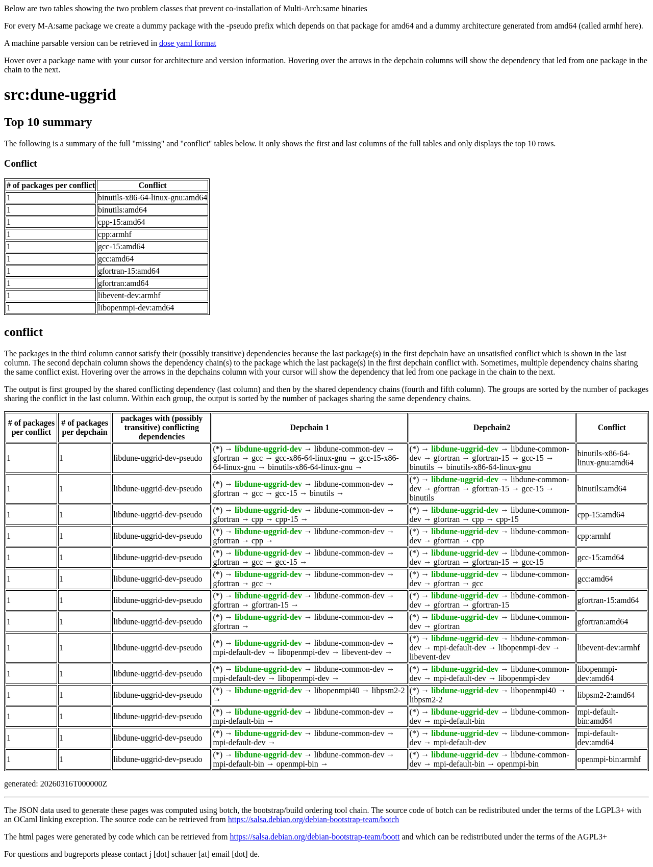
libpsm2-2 (388, 690)
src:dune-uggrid (60, 94)
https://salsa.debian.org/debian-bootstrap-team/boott (314, 836)
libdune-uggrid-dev (268, 448)
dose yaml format (187, 43)
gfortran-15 (490, 458)
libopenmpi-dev (304, 652)
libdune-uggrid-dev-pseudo (157, 458)
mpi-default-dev (239, 652)
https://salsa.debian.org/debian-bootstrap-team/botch (313, 819)
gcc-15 (532, 458)
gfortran (226, 458)
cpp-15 (286, 519)
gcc (257, 458)
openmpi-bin (297, 763)
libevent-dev (362, 652)
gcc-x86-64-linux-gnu (310, 458)
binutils (422, 467)
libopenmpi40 (337, 690)
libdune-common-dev (349, 448)
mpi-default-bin (238, 721)
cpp (257, 519)
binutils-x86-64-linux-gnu (310, 467)
